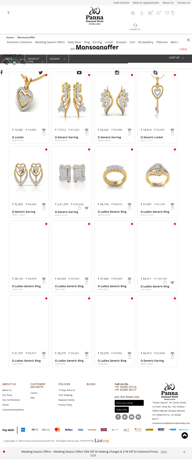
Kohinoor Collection (19, 42)
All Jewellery (145, 42)
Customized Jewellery (13, 409)
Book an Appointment (146, 2)
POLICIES (64, 384)
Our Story (7, 395)
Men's (174, 42)
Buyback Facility (67, 399)
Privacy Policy (65, 404)
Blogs (91, 384)
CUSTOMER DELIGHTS (38, 385)
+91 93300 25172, (126, 387)
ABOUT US (9, 384)
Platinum (162, 42)
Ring (87, 42)
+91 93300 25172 (160, 414)
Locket (109, 42)
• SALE (183, 49)
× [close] (184, 452)
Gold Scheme (121, 2)
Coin (132, 42)
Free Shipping (65, 395)
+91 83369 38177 (125, 389)
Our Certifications (11, 399)
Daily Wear (74, 42)
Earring (97, 42)
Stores (5, 404)
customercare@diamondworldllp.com (171, 423)
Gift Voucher (78, 49)
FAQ (33, 397)
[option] (94, 453)
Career (34, 392)
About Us (168, 2)
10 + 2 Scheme (98, 49)
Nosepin (121, 42)
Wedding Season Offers (50, 42)
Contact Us (183, 2)
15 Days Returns (67, 390)
